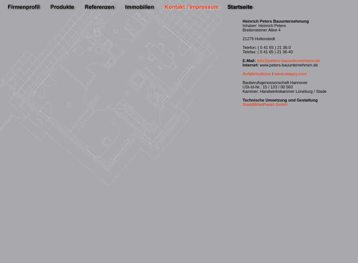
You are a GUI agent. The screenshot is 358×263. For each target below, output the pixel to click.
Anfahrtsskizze (257, 74)
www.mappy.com (290, 74)
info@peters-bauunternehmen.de (288, 60)
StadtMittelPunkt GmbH (265, 104)
